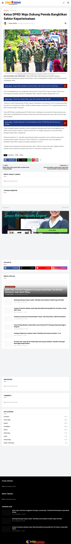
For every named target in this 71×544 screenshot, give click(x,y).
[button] (2, 2)
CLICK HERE (52, 230)
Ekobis (21, 155)
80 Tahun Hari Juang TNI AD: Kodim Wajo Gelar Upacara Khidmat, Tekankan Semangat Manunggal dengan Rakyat (39, 342)
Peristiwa (35, 417)
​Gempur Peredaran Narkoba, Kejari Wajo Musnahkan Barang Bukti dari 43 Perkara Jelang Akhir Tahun (40, 309)
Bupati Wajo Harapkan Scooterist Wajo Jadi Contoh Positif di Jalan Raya (35, 86)
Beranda (6, 10)
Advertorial (13, 10)
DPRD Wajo (35, 433)
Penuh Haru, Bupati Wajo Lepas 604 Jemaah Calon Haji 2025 (31, 99)
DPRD (16, 155)
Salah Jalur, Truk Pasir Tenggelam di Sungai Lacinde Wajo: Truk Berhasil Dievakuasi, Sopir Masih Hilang (40, 511)
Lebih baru (6, 207)
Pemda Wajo (35, 440)
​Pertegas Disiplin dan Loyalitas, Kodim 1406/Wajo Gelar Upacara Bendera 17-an (37, 333)
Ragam (35, 423)
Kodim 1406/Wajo (35, 443)
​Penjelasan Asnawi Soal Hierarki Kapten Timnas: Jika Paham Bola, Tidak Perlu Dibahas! (40, 316)
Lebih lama (65, 207)
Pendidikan (35, 427)
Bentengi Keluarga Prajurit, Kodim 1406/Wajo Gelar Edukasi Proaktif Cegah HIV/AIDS (39, 300)
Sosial (35, 436)
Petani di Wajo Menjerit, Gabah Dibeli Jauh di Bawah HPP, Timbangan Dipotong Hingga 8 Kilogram (40, 325)
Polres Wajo (35, 420)
